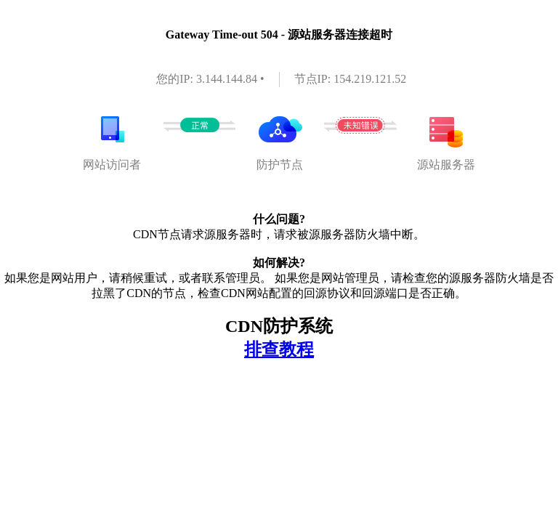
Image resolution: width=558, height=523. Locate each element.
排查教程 (279, 349)
